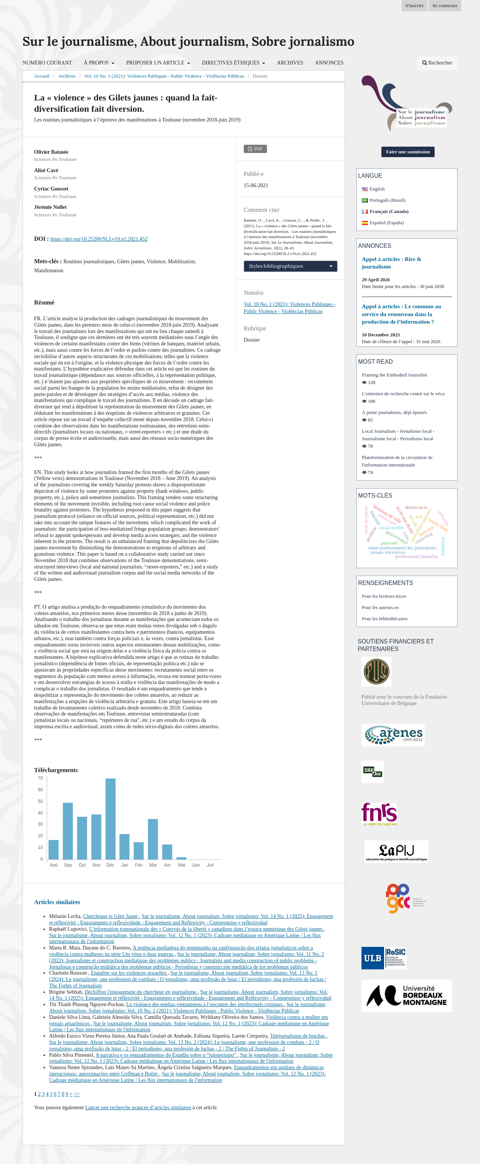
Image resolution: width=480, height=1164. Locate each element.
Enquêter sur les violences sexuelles (129, 973)
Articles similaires (57, 902)
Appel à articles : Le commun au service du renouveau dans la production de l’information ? (401, 313)
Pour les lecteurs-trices (384, 596)
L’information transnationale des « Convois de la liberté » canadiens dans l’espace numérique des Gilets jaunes (206, 929)
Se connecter (445, 5)
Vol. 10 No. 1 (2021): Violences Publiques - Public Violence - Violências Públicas (164, 76)
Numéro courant (47, 63)
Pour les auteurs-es (380, 607)
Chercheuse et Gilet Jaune (111, 916)
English (377, 189)
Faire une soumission (408, 151)
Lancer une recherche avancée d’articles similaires (138, 1107)
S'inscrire (414, 5)
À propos (97, 63)
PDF (257, 149)
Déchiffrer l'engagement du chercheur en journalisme (141, 992)
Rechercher (437, 63)
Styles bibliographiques (276, 266)
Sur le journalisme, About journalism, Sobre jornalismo (188, 41)
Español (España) (387, 222)
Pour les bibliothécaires (385, 618)
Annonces (329, 63)
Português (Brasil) (387, 200)
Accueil (41, 76)
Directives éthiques (231, 63)
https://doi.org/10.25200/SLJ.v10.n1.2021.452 (99, 239)
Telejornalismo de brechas (298, 1036)
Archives (290, 63)
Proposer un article (156, 63)
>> (77, 1094)
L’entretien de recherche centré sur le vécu (403, 393)
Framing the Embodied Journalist (394, 375)
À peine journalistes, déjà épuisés (394, 412)
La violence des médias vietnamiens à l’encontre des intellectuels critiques (205, 1004)
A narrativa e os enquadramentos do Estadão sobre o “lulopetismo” (167, 1055)
